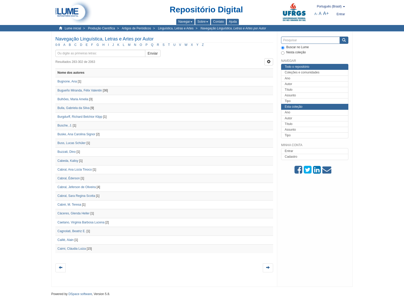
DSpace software (80, 294)
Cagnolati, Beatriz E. (71, 231)
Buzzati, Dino (66, 152)
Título (288, 89)
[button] (185, 21)
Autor (288, 84)
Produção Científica (101, 28)
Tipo (288, 101)
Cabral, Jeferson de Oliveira (76, 187)
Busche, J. (64, 125)
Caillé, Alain (65, 240)
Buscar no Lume (295, 47)
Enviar (153, 53)
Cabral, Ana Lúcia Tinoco (74, 169)
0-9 (57, 45)
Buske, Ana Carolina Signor (76, 134)
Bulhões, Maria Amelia (72, 99)
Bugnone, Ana (67, 81)
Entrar (289, 151)
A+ (326, 13)
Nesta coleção (293, 53)
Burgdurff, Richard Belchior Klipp (79, 117)
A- (316, 14)
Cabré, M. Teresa (69, 204)
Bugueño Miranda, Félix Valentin (79, 90)
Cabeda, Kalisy (67, 161)
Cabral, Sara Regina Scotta (76, 196)
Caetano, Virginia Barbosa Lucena (81, 222)
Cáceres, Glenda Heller (73, 213)
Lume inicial (73, 28)
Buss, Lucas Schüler (71, 143)
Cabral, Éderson (68, 178)
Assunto (290, 95)
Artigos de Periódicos (136, 28)
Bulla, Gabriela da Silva (73, 108)
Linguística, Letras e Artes (175, 28)
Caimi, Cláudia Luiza (71, 248)
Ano (287, 78)
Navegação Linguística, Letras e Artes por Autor (233, 28)
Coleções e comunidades (302, 72)
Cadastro (291, 156)
